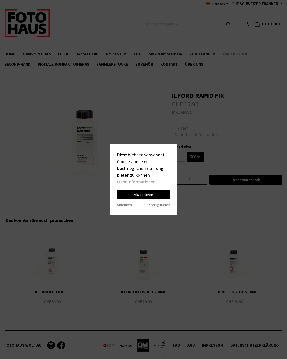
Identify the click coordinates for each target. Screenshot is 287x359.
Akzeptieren (143, 194)
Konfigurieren (159, 204)
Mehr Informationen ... (138, 182)
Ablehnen (124, 204)
